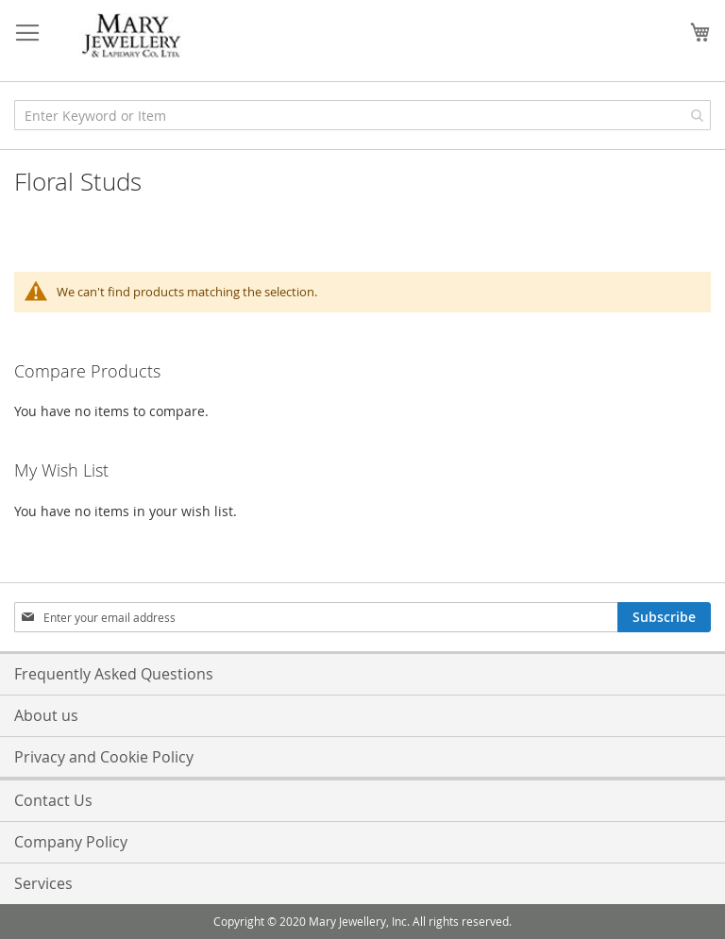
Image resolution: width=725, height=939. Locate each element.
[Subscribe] (664, 617)
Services (43, 883)
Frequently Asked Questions (113, 673)
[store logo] (132, 36)
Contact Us (53, 800)
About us (46, 715)
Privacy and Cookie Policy (104, 756)
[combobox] (362, 115)
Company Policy (70, 841)
